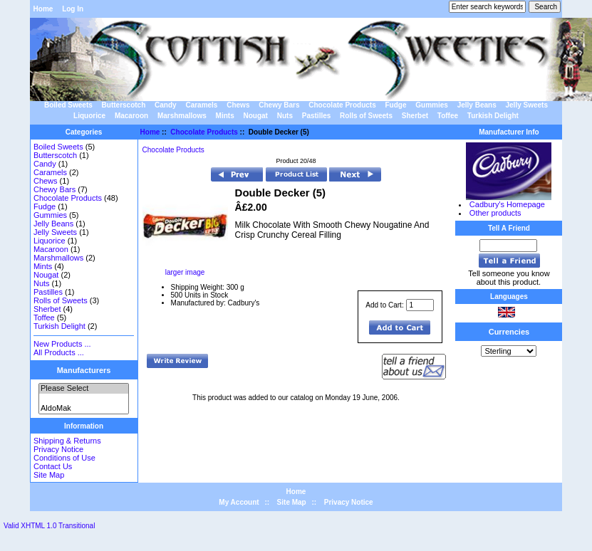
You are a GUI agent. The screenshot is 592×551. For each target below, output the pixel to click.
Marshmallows (182, 116)
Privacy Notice (58, 449)
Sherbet (415, 116)
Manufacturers (84, 370)
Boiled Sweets (68, 105)
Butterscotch (124, 105)
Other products (495, 213)
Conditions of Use (64, 457)
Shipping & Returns (67, 440)
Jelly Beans (477, 105)
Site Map (48, 475)
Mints (225, 116)
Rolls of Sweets (366, 116)
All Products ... (58, 352)
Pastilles (316, 116)
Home (43, 9)
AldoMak (83, 409)
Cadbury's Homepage (507, 204)
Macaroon (131, 116)
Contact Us (52, 466)
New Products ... (62, 344)
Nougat (255, 116)
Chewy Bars (279, 105)
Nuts (285, 116)
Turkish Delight (493, 116)
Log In (72, 9)
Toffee (447, 116)
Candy (166, 105)
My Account (239, 502)
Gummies (431, 105)
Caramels (201, 105)
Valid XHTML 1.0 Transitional (49, 526)
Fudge (396, 105)
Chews (238, 105)
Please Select (83, 389)
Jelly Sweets (526, 105)
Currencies (509, 331)
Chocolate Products (203, 132)
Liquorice (89, 116)
